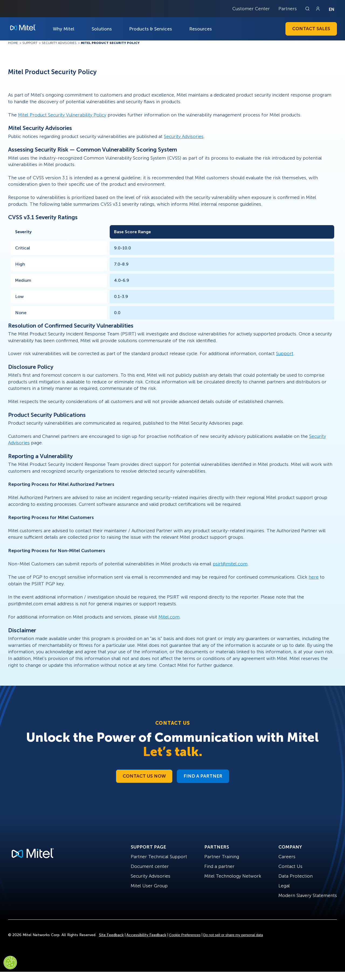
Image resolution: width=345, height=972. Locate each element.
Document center (150, 866)
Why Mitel (63, 29)
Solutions (102, 29)
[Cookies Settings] (10, 962)
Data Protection (295, 876)
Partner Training (221, 856)
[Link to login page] (317, 8)
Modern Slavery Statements (307, 895)
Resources (200, 29)
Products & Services (150, 29)
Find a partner (219, 866)
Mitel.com (169, 617)
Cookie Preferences (185, 935)
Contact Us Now (144, 776)
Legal (284, 885)
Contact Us (290, 866)
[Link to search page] (308, 8)
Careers (286, 856)
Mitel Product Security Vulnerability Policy (62, 115)
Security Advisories (183, 136)
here (314, 577)
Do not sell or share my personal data (233, 935)
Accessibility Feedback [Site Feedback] (146, 935)
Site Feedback (111, 935)
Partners (287, 8)
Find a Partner (203, 776)
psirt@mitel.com (230, 563)
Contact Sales (311, 28)
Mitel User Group (149, 885)
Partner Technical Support (159, 856)
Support (284, 353)
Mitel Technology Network (232, 876)
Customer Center (251, 8)
